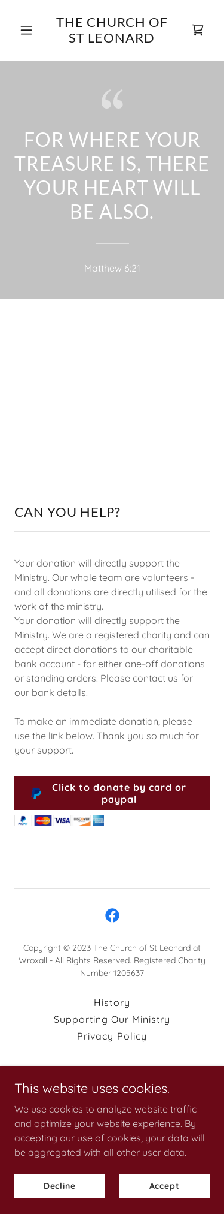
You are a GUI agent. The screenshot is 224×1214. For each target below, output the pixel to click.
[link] (112, 39)
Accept (164, 1202)
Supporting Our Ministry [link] (112, 1019)
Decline (60, 1202)
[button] (29, 30)
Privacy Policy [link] (111, 1036)
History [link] (112, 1002)
